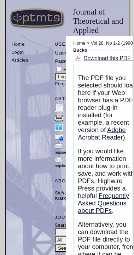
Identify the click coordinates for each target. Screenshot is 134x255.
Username (65, 53)
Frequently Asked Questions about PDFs (103, 203)
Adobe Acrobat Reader (102, 133)
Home (18, 44)
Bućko (80, 50)
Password (65, 61)
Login (18, 52)
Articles (20, 60)
